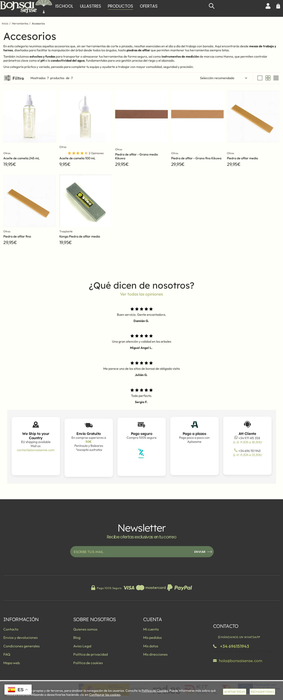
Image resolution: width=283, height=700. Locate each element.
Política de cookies (88, 663)
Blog (76, 637)
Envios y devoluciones (20, 637)
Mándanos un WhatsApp (238, 637)
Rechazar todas (262, 691)
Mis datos (150, 646)
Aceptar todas (234, 691)
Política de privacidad (90, 654)
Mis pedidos (152, 637)
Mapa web (11, 663)
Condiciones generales (21, 646)
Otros (7, 153)
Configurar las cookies (104, 695)
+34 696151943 (234, 646)
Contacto (10, 629)
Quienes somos (85, 629)
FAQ (6, 654)
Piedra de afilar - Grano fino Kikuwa (196, 158)
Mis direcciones (155, 654)
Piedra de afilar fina (17, 236)
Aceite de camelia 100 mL (77, 158)
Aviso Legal (82, 646)
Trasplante (67, 231)
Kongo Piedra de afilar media (79, 236)
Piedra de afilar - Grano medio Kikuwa (136, 156)
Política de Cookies (155, 691)
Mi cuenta (151, 629)
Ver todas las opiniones (141, 294)
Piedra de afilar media (242, 158)
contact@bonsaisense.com (35, 450)
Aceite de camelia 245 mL (21, 158)
